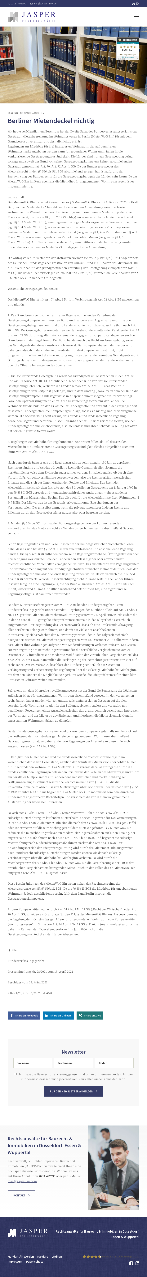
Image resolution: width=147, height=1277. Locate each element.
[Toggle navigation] (136, 16)
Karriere (42, 1256)
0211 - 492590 (17, 3)
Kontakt (19, 1198)
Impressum (15, 1261)
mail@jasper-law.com (43, 3)
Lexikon (56, 1256)
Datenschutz (34, 1261)
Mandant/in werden (21, 1256)
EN (137, 3)
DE (133, 3)
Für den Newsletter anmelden (71, 1094)
